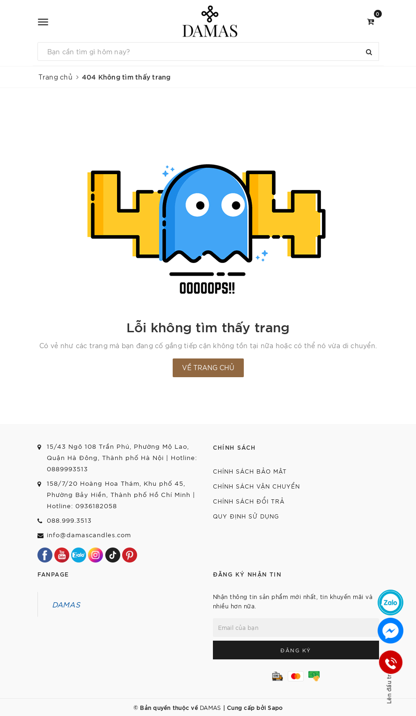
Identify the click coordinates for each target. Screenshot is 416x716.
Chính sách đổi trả (249, 500)
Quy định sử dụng (246, 515)
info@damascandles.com (89, 535)
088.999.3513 (69, 520)
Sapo (275, 707)
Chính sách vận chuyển (256, 486)
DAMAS (66, 604)
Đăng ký (295, 650)
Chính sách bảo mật (250, 471)
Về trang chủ (208, 367)
